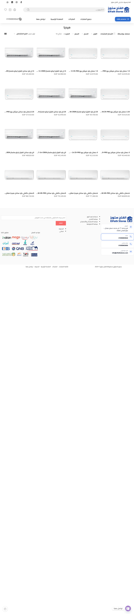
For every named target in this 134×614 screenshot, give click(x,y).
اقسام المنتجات (107, 33)
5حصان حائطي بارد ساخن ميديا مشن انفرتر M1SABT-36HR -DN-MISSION (19, 194)
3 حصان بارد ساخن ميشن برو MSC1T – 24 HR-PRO (115, 152)
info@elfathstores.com (120, 252)
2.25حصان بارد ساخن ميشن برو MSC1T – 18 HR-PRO (19, 111)
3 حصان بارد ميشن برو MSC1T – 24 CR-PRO (83, 152)
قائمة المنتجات (63, 266)
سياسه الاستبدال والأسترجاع (89, 221)
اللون (94, 33)
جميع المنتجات (85, 19)
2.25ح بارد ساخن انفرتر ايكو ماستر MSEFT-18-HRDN (51, 111)
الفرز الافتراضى (22, 33)
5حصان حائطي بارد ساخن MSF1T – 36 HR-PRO (51, 194)
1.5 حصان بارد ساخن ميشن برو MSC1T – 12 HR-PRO (115, 71)
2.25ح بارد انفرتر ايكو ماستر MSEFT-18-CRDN (83, 111)
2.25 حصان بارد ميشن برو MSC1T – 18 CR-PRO (115, 111)
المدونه (61, 228)
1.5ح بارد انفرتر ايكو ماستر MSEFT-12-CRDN (51, 71)
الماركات (71, 19)
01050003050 (123, 245)
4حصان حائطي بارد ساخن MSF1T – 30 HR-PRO (115, 193)
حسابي (61, 231)
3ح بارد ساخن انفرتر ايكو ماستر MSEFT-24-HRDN (19, 152)
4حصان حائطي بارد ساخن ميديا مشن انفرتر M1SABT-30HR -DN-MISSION (83, 193)
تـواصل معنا (40, 19)
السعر (75, 33)
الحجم (84, 33)
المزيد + (67, 33)
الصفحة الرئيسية (57, 19)
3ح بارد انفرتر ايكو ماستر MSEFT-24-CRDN (51, 152)
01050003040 (123, 237)
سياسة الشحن (93, 219)
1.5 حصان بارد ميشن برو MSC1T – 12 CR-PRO (83, 71)
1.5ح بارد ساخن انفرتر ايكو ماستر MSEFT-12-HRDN (19, 71)
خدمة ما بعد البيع (92, 216)
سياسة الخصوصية (92, 224)
